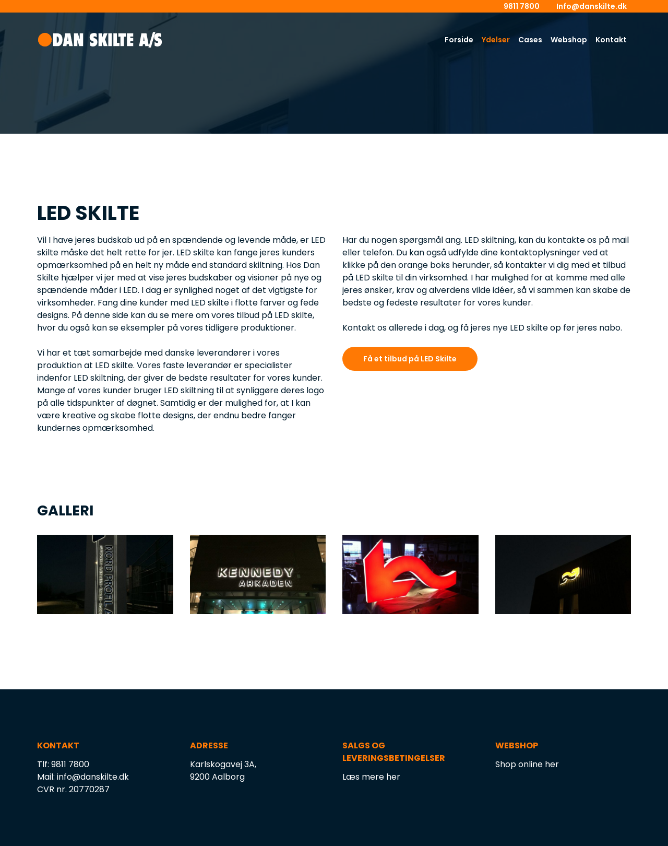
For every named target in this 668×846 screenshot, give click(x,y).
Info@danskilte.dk (591, 6)
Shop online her (527, 764)
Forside (459, 39)
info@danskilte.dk (93, 777)
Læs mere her (371, 777)
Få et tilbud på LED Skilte (410, 359)
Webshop (569, 39)
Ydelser (496, 39)
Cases (530, 39)
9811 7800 (522, 6)
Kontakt (611, 39)
